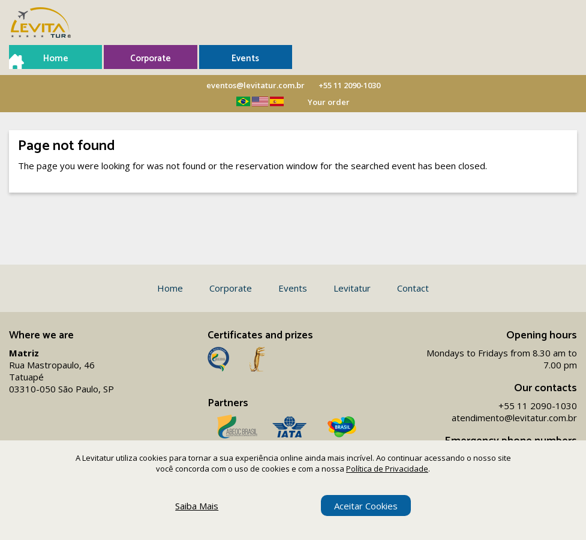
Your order (329, 102)
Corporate (150, 58)
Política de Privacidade (387, 468)
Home (55, 58)
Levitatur (352, 288)
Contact (413, 288)
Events (245, 58)
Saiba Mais (196, 506)
